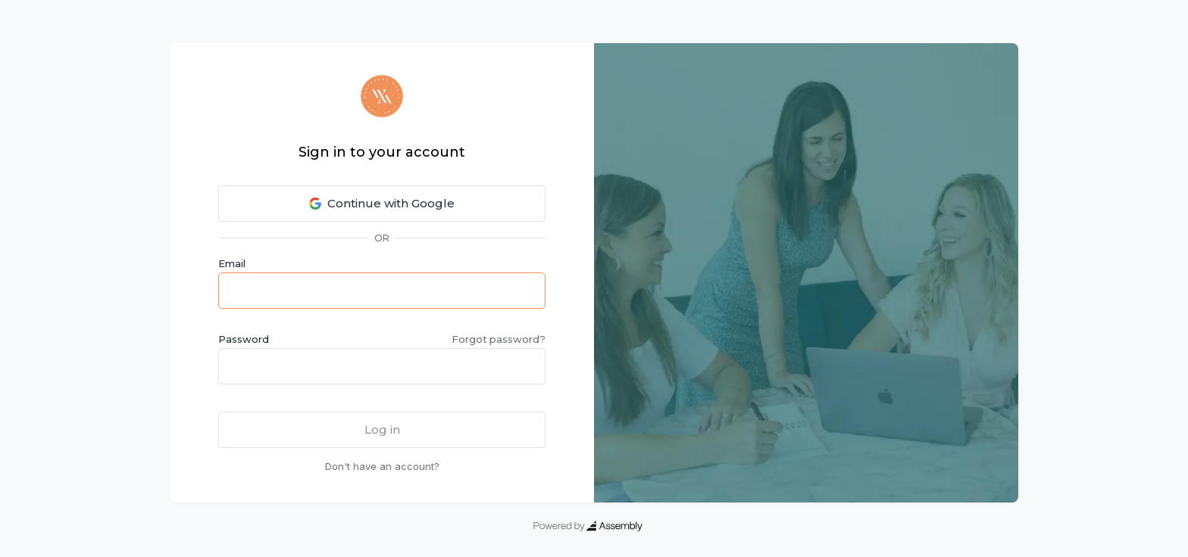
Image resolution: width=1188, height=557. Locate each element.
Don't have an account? (382, 466)
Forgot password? (499, 339)
